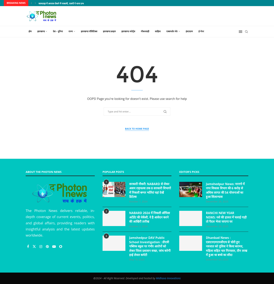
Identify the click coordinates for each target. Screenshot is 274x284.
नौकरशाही (145, 31)
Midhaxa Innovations (168, 278)
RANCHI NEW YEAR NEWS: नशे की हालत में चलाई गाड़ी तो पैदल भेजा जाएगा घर (226, 217)
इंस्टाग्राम (189, 31)
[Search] (246, 31)
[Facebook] (28, 246)
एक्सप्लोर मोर (172, 31)
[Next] (35, 3)
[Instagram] (41, 246)
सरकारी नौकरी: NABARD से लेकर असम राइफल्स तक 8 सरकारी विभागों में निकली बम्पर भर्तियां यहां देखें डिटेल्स (150, 190)
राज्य (70, 31)
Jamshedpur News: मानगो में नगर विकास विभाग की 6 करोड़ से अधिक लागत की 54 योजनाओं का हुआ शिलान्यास (225, 190)
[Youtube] (54, 246)
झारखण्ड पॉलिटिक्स (89, 31)
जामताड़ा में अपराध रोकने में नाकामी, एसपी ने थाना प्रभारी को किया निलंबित (69, 3)
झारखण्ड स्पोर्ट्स (128, 31)
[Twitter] (34, 246)
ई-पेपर (201, 31)
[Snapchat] (60, 246)
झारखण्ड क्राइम (109, 31)
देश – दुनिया (58, 31)
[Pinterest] (48, 246)
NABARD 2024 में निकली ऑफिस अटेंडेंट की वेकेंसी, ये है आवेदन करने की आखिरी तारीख (149, 217)
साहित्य (158, 31)
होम (30, 31)
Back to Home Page (137, 128)
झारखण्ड (41, 31)
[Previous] (31, 3)
